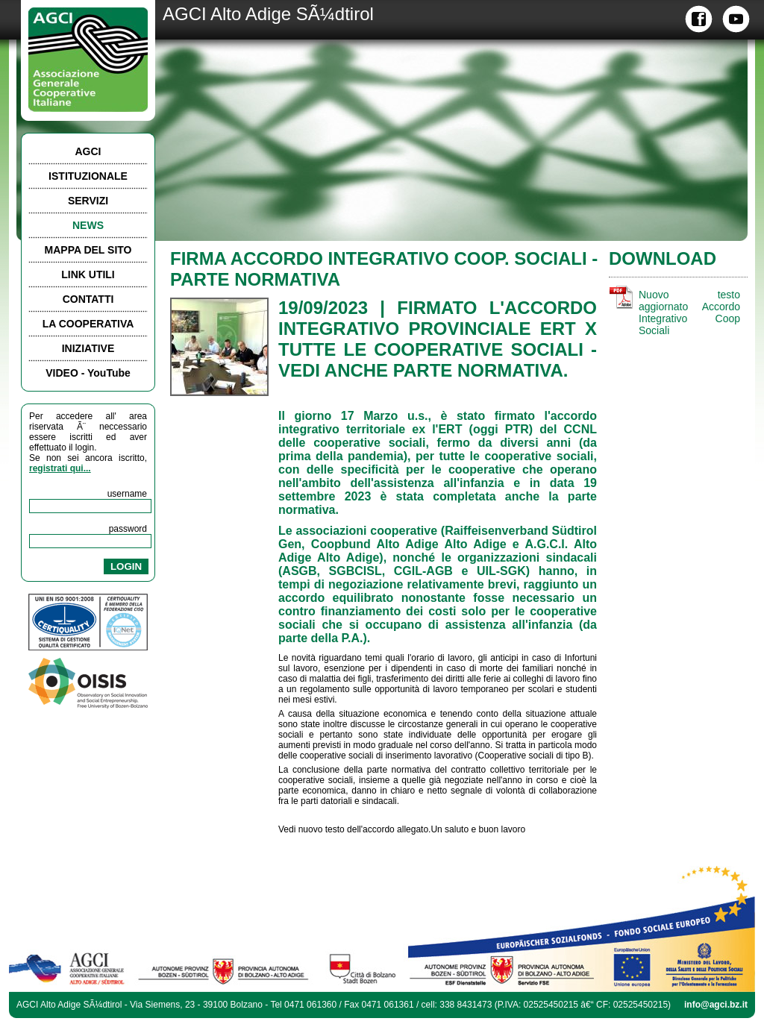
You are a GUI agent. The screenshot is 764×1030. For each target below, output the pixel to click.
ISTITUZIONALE (88, 176)
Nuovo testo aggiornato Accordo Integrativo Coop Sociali (689, 312)
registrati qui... (60, 468)
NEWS (88, 225)
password (128, 529)
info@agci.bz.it (716, 1004)
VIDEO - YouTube (88, 373)
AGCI (88, 151)
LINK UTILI (88, 274)
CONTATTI (88, 299)
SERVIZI (88, 201)
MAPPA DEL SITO (88, 250)
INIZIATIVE (88, 348)
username (127, 494)
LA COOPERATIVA (88, 324)
